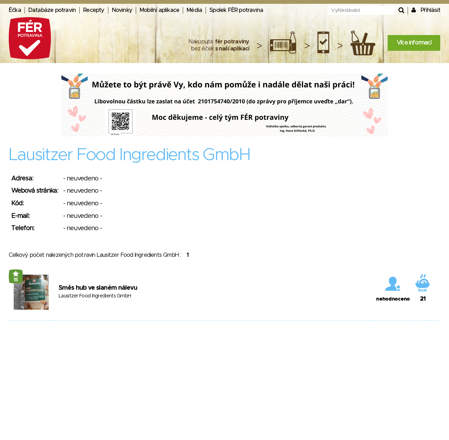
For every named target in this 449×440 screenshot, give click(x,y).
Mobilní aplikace (159, 10)
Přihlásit (430, 10)
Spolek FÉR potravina (236, 10)
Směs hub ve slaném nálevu (98, 288)
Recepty (93, 10)
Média (194, 10)
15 (15, 279)
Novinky (122, 10)
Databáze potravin (52, 10)
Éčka (15, 10)
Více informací (414, 43)
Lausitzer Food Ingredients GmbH (95, 296)
